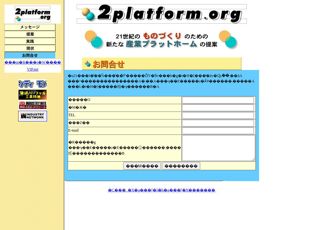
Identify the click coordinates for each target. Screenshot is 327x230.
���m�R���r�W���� (32, 62)
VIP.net (33, 69)
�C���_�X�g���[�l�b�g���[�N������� (166, 195)
